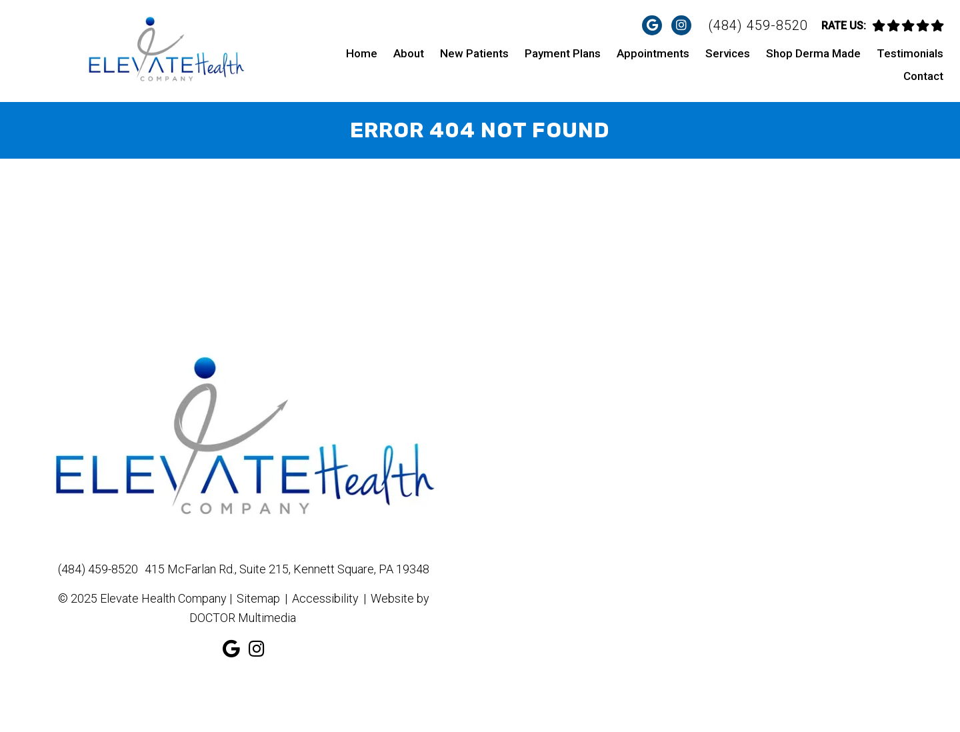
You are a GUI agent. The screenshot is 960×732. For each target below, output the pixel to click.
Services (727, 53)
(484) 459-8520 (758, 25)
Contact (923, 76)
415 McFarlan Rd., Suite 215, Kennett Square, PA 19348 (287, 569)
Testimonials (910, 53)
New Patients (474, 53)
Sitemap (258, 598)
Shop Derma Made (813, 53)
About (408, 53)
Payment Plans (563, 53)
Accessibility (325, 598)
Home (361, 53)
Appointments (653, 53)
